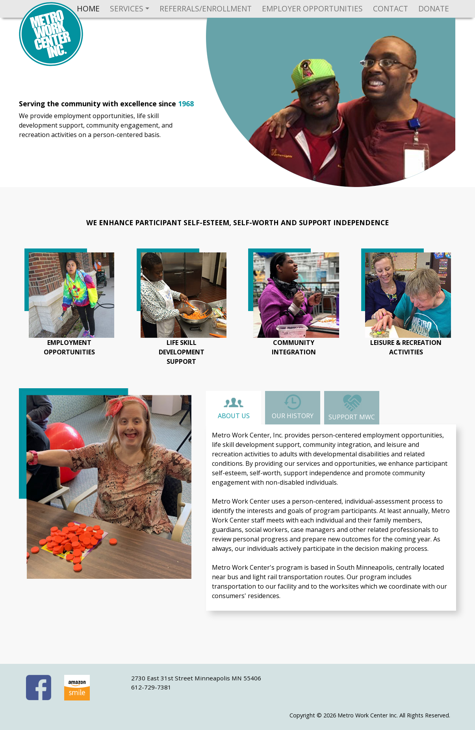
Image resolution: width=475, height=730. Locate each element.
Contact (390, 8)
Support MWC (351, 407)
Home (88, 8)
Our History (293, 406)
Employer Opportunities (312, 8)
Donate (433, 8)
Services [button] (126, 8)
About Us (234, 408)
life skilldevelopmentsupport (181, 352)
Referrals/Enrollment (206, 8)
